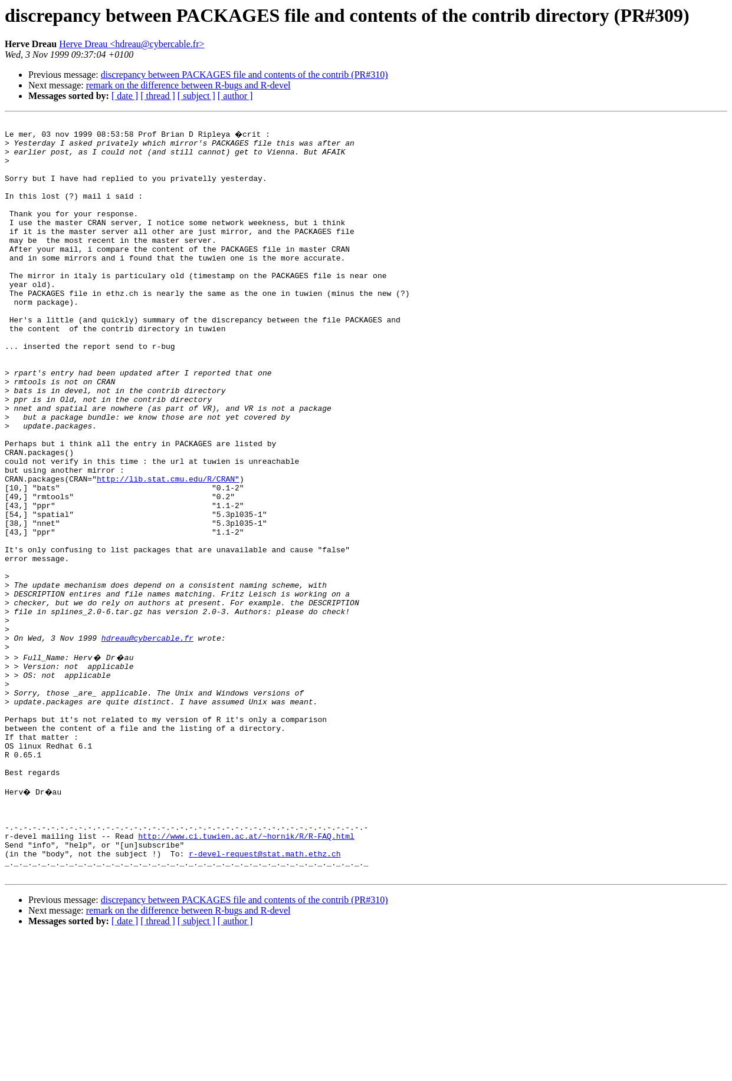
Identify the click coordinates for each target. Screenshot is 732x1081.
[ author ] (235, 96)
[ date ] (124, 96)
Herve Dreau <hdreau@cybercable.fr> (131, 44)
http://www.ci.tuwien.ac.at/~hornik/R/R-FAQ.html (246, 973)
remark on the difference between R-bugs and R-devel (188, 85)
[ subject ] (196, 96)
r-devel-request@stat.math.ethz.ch (264, 995)
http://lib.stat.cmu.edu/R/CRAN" (168, 549)
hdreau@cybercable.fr (147, 740)
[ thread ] (157, 96)
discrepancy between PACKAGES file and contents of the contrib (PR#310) (244, 75)
